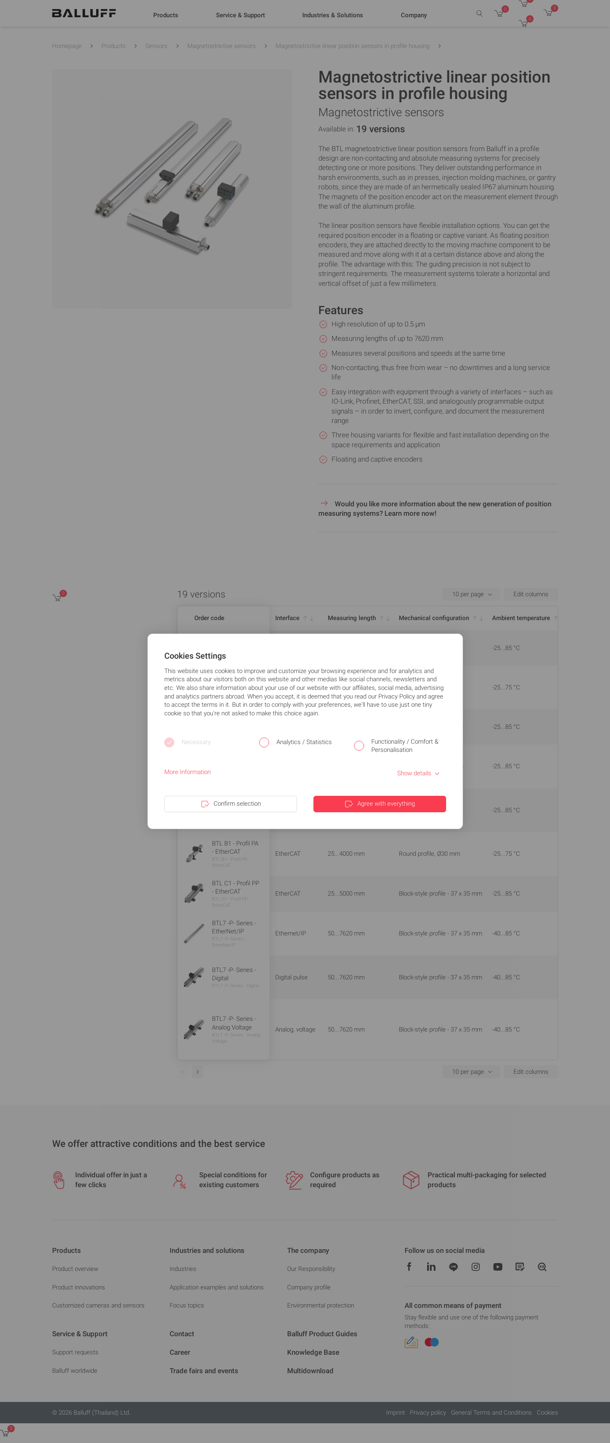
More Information (187, 772)
